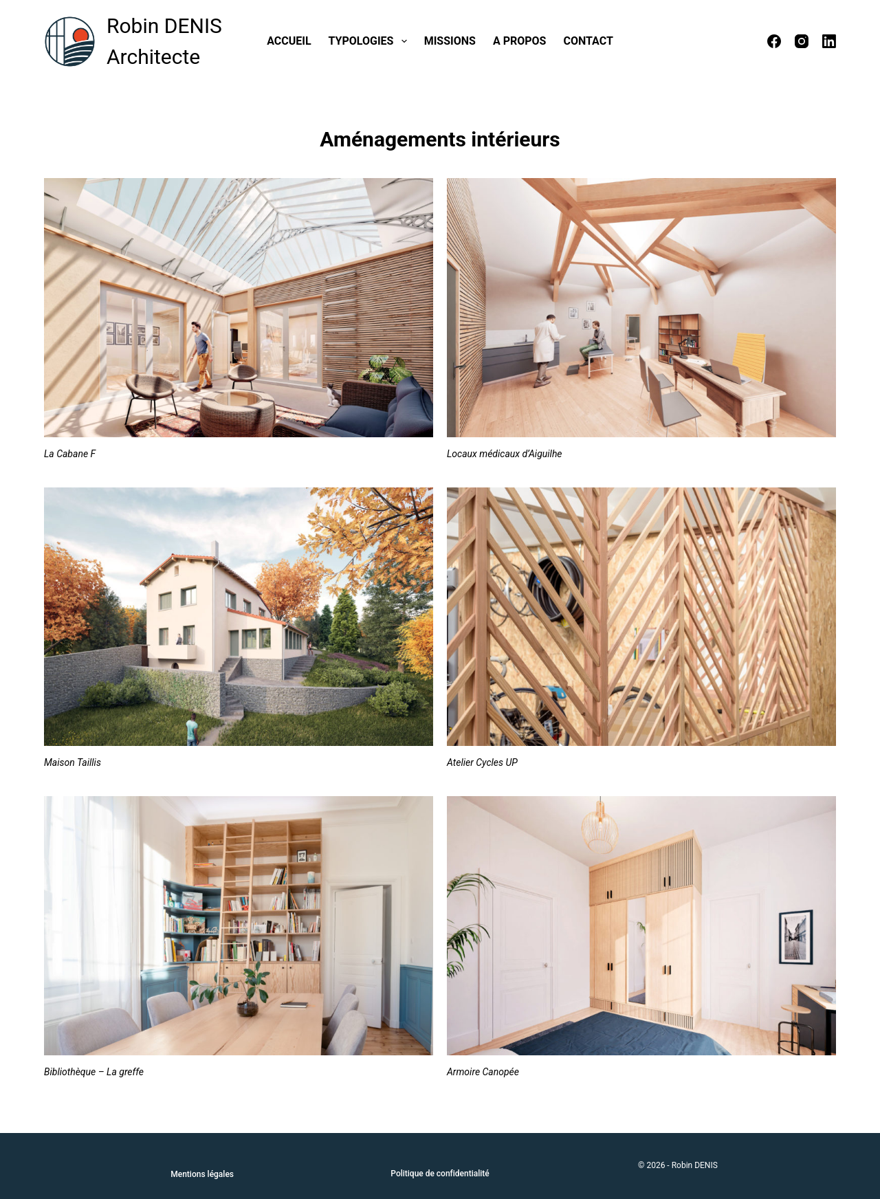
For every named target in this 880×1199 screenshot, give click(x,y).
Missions (450, 40)
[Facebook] (774, 41)
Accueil (289, 40)
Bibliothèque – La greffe (94, 1071)
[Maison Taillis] (238, 617)
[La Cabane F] (238, 307)
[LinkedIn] (829, 41)
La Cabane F (70, 453)
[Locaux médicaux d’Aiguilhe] (641, 307)
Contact (588, 40)
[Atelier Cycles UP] (641, 617)
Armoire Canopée (483, 1071)
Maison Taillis (72, 762)
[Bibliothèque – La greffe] (238, 925)
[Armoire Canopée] (641, 925)
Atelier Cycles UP (482, 762)
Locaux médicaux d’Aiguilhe (504, 453)
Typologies (370, 41)
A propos (520, 40)
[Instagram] (801, 41)
